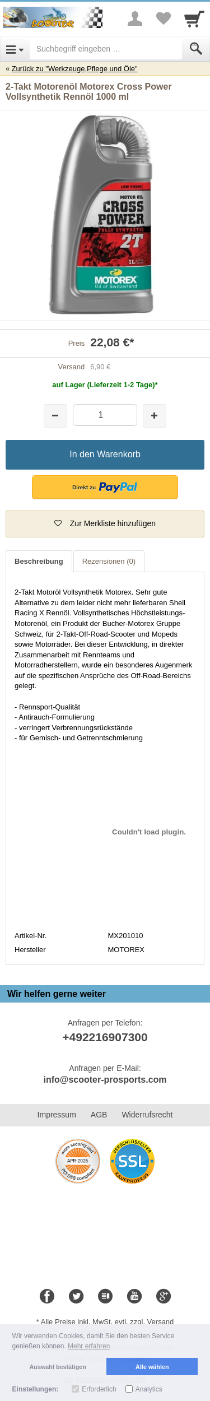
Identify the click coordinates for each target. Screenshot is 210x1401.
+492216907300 (104, 1037)
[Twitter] (76, 1296)
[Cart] (194, 18)
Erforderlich (99, 1389)
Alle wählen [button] (152, 1366)
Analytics (149, 1389)
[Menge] (105, 415)
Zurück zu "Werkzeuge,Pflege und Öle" (75, 68)
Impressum (57, 1114)
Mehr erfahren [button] (89, 1346)
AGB (99, 1114)
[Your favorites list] (163, 18)
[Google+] (163, 1296)
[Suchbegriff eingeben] (106, 48)
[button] (105, 487)
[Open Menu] (15, 49)
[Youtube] (134, 1296)
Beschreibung (39, 561)
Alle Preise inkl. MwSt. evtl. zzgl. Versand (107, 1322)
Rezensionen (109, 561)
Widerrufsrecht (147, 1114)
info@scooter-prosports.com (104, 1079)
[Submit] (196, 48)
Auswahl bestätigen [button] (58, 1366)
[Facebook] (47, 1296)
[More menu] (135, 18)
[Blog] (105, 1296)
